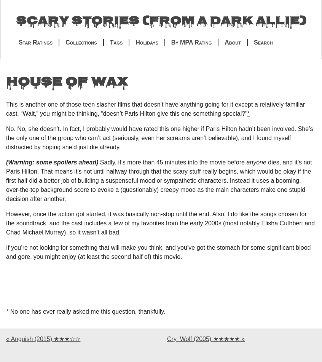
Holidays (146, 42)
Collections (81, 42)
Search (263, 42)
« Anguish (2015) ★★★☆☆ (43, 339)
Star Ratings (36, 42)
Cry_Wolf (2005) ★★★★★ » (206, 339)
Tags (116, 42)
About (233, 42)
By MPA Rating (191, 42)
